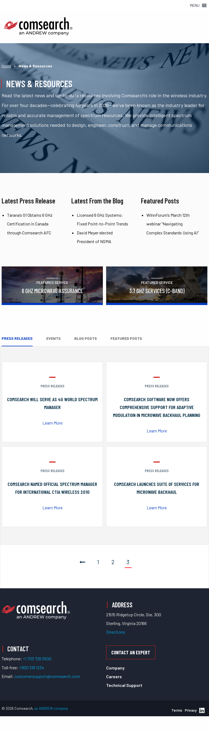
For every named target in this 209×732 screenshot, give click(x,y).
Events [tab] (53, 338)
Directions (115, 631)
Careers (114, 676)
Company (115, 667)
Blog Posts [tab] (85, 338)
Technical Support (124, 685)
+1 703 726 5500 (37, 658)
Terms (176, 710)
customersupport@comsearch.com (47, 676)
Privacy (190, 710)
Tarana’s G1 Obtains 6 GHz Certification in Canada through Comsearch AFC (30, 223)
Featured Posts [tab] (126, 338)
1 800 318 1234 (31, 667)
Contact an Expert (130, 652)
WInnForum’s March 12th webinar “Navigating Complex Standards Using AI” (172, 223)
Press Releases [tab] (17, 338)
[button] (194, 5)
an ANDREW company (51, 708)
